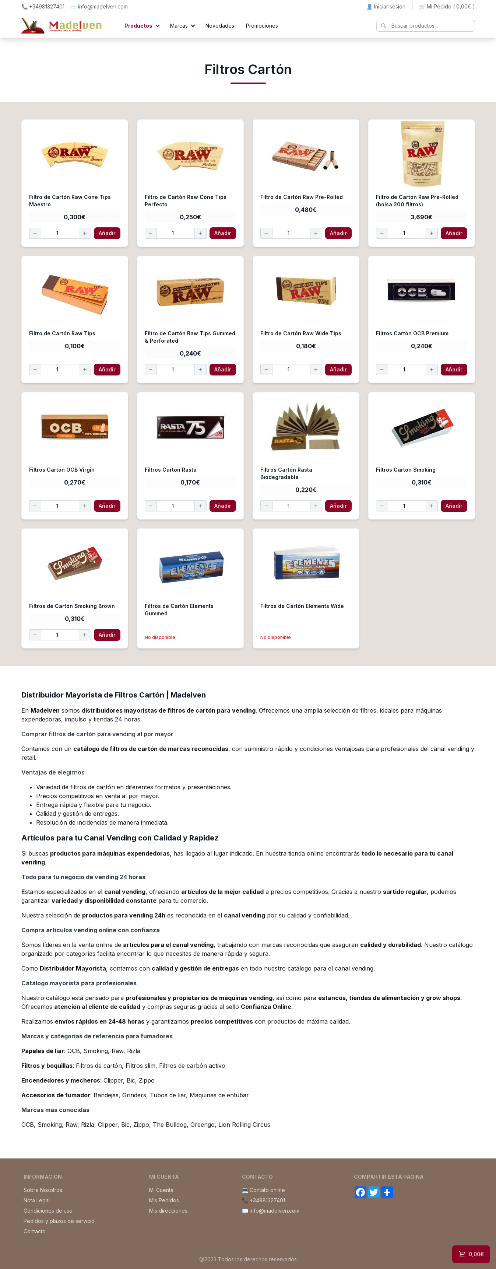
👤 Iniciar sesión (385, 6)
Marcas (179, 25)
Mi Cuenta (161, 1190)
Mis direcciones (168, 1210)
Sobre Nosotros (43, 1190)
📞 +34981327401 (42, 6)
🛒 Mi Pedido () (447, 6)
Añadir (107, 233)
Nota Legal (37, 1200)
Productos (138, 25)
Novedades (219, 25)
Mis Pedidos (164, 1200)
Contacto (35, 1231)
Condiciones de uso (48, 1210)
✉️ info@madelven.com (99, 6)
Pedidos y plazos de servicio (59, 1221)
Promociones (262, 25)
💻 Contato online (263, 1190)
